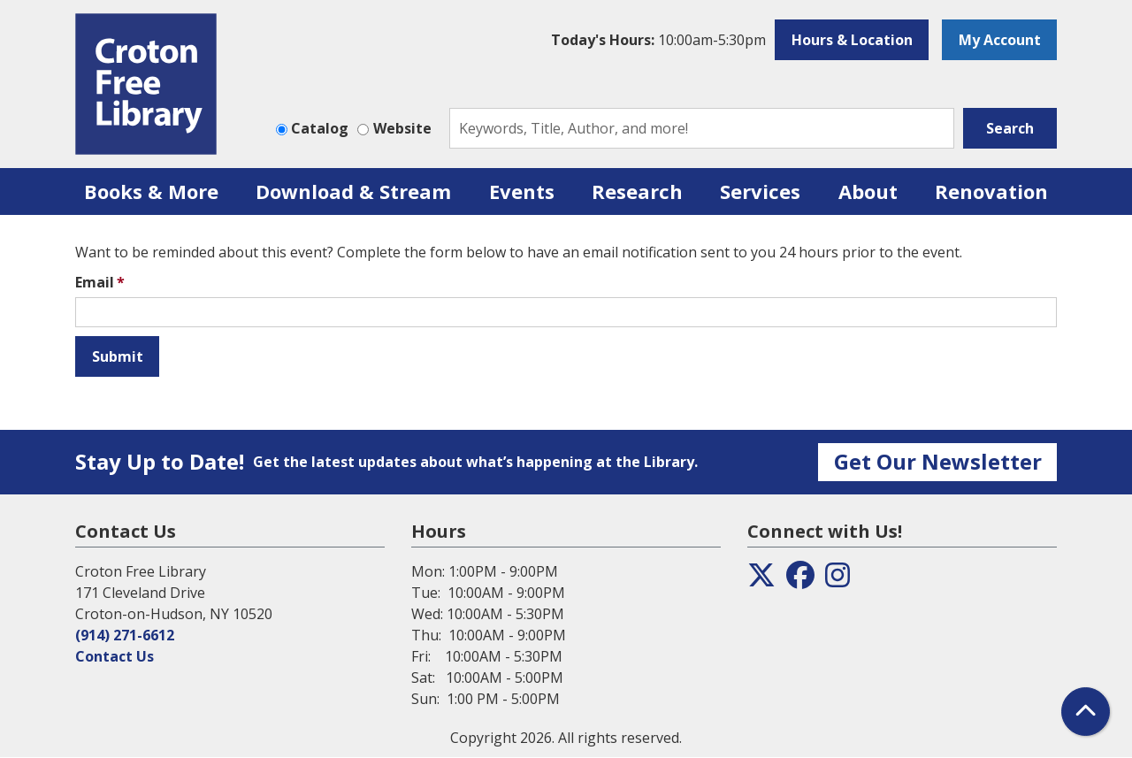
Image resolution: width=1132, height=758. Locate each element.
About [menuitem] (868, 191)
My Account (1000, 40)
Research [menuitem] (637, 191)
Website (402, 128)
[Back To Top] (1085, 711)
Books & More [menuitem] (151, 191)
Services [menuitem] (760, 191)
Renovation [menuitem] (991, 191)
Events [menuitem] (522, 191)
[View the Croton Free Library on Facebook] (800, 580)
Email (94, 282)
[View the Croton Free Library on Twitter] (761, 580)
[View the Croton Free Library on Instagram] (837, 580)
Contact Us (114, 656)
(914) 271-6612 (124, 635)
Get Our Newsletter (938, 461)
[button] (658, 39)
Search (1010, 128)
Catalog (319, 128)
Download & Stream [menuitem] (353, 191)
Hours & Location (852, 40)
